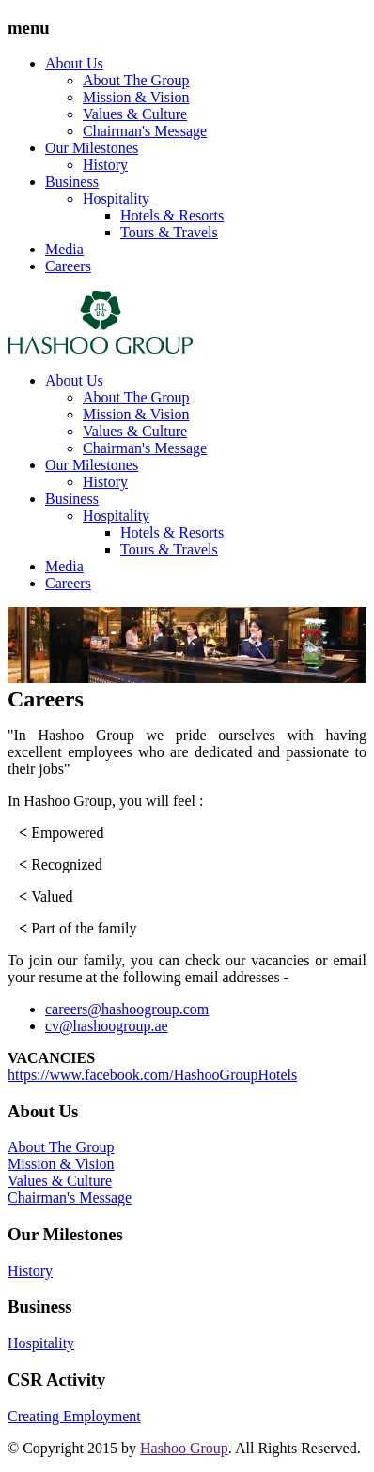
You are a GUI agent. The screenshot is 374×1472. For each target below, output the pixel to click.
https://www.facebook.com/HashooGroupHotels (152, 1075)
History (105, 165)
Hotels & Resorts (172, 215)
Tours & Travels (169, 232)
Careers (68, 266)
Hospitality (116, 198)
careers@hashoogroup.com (127, 1009)
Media (64, 249)
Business (72, 182)
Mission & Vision (136, 97)
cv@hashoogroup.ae (106, 1026)
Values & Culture (135, 114)
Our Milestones (91, 148)
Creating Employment (74, 1416)
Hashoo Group (184, 1448)
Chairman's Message (145, 131)
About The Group (136, 80)
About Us (74, 63)
